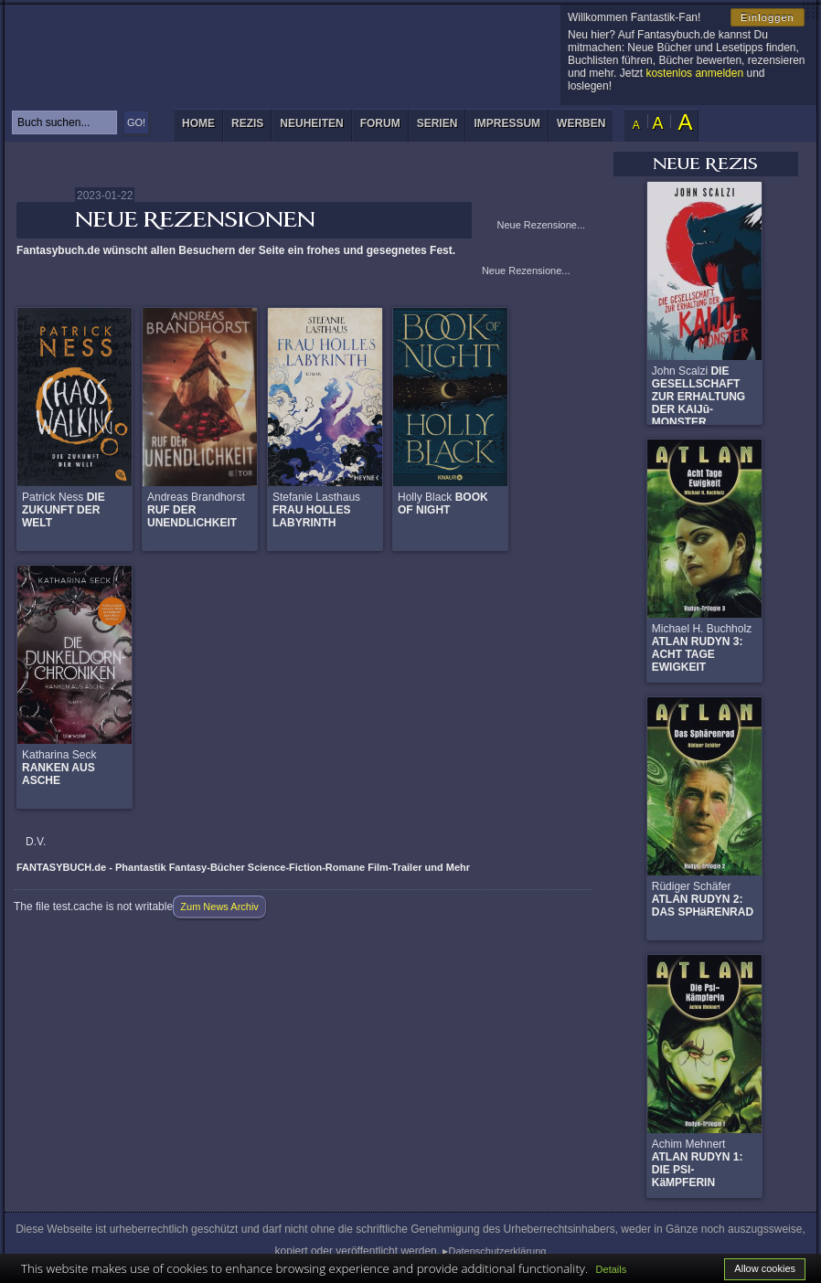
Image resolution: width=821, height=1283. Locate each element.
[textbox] (64, 122)
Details (611, 1269)
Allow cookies (764, 1268)
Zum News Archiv (219, 906)
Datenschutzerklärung (497, 1251)
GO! (136, 122)
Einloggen (767, 17)
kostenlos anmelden (694, 73)
